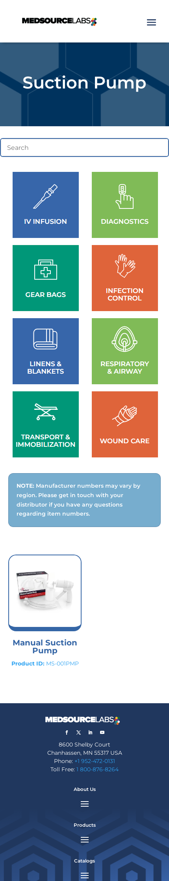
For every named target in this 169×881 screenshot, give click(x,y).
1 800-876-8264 (97, 769)
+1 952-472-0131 (94, 761)
